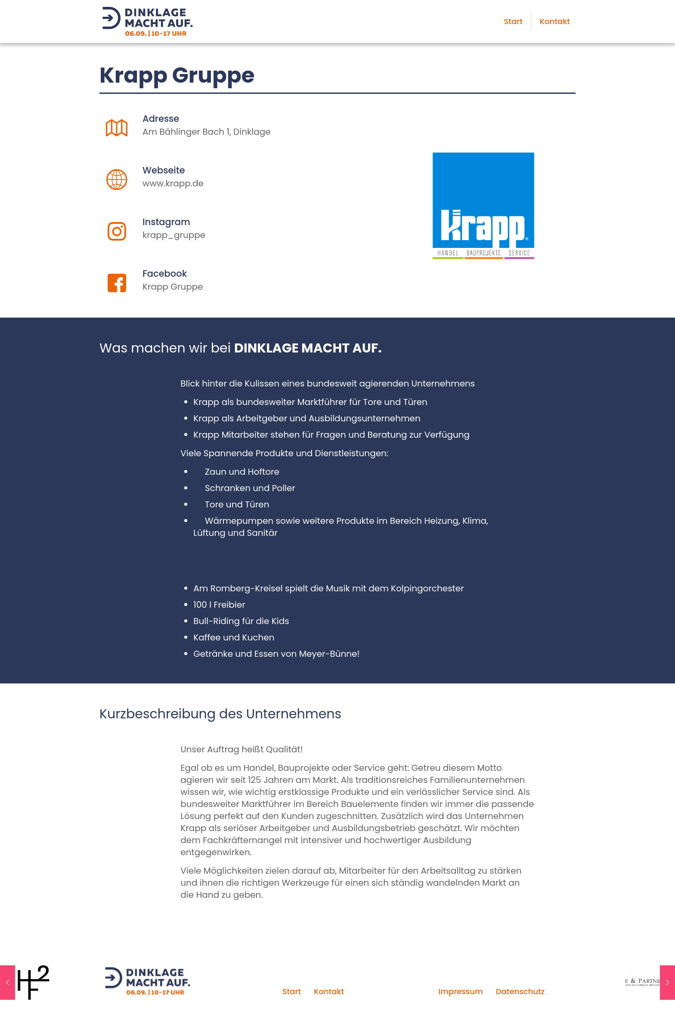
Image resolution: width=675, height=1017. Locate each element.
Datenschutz (520, 991)
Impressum (460, 991)
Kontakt (329, 991)
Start (291, 991)
